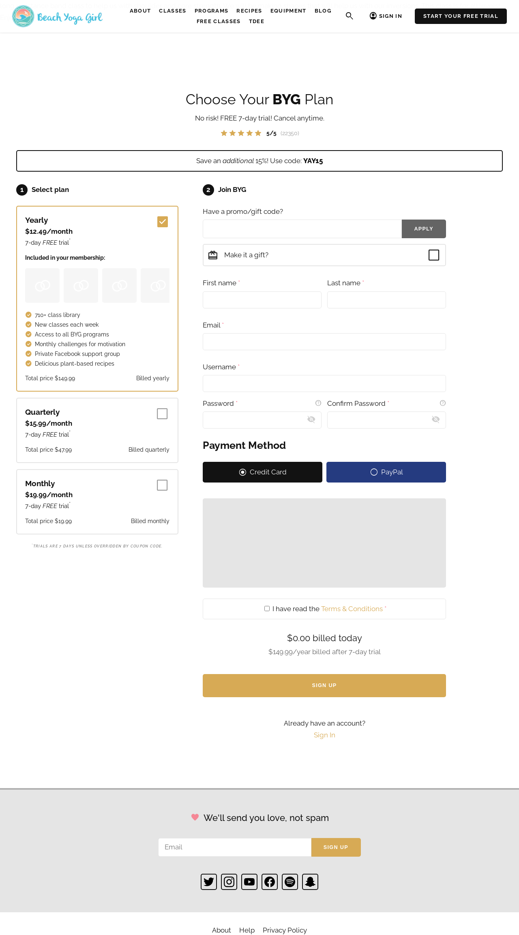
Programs (212, 11)
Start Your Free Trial (460, 16)
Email (213, 325)
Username (221, 367)
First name (221, 283)
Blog (323, 11)
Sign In (390, 16)
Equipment (288, 11)
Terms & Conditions (352, 609)
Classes (172, 11)
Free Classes (219, 21)
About (140, 11)
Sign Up (324, 685)
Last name (345, 283)
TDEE (256, 21)
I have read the (325, 609)
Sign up (336, 847)
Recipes (249, 11)
